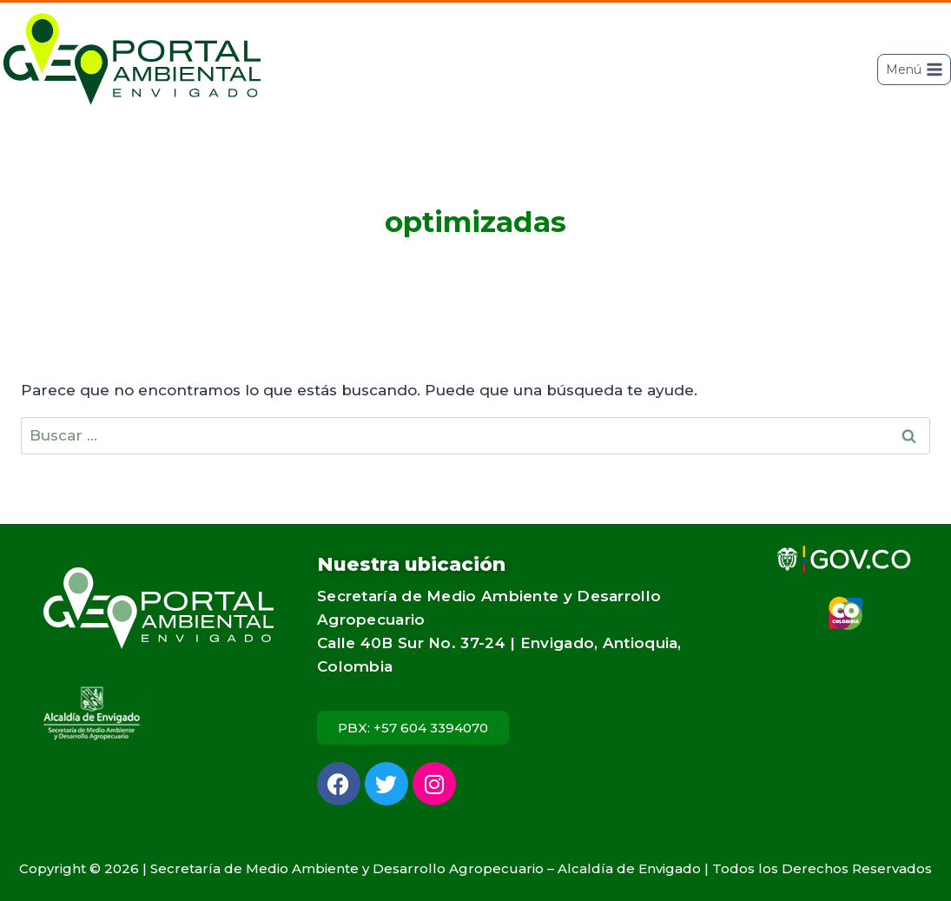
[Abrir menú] (914, 69)
